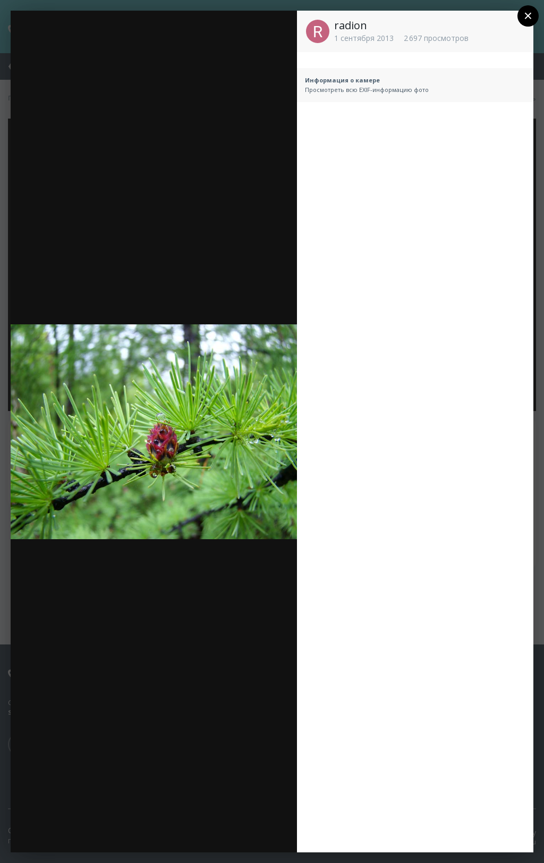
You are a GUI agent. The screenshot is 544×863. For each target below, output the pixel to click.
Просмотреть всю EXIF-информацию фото (367, 90)
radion (350, 25)
